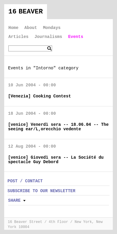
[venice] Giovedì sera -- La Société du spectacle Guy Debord (56, 159)
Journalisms (48, 36)
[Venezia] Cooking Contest (39, 96)
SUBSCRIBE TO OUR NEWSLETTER (41, 191)
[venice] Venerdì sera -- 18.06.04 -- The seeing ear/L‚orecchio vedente (58, 126)
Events (75, 36)
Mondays (52, 27)
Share (14, 200)
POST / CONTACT (25, 181)
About (31, 27)
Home (13, 27)
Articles (18, 36)
